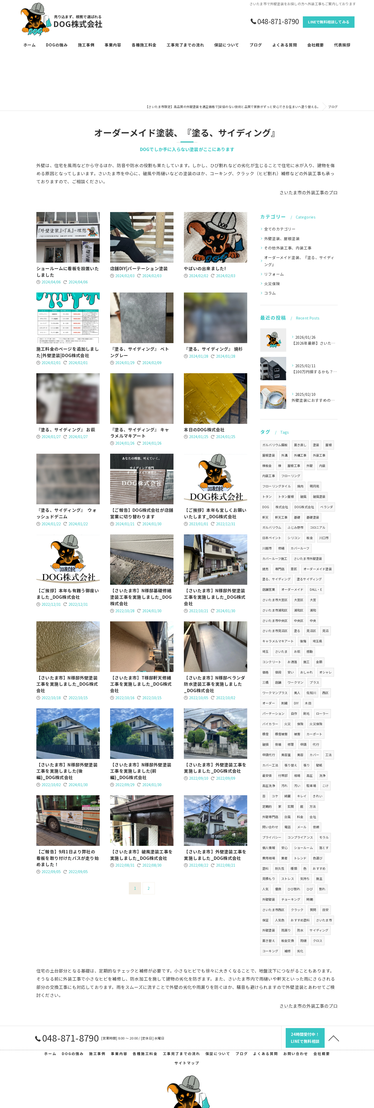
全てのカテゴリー (280, 229)
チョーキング (290, 899)
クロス (318, 940)
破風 (303, 496)
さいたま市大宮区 (275, 599)
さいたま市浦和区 (275, 610)
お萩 (297, 651)
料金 (300, 816)
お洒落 (292, 662)
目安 (325, 909)
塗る (297, 630)
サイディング (319, 930)
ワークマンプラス (275, 692)
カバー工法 (270, 765)
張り (306, 765)
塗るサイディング (309, 579)
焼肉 (300, 486)
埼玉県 (317, 641)
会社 (313, 816)
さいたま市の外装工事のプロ (308, 192)
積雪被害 (281, 734)
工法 (328, 754)
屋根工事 (294, 465)
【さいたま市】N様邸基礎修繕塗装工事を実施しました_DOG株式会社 (141, 597)
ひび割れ (294, 889)
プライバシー (271, 837)
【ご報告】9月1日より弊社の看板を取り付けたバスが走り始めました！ (67, 858)
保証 (265, 920)
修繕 (281, 548)
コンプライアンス (300, 837)
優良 (278, 889)
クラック (297, 909)
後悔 (303, 641)
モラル (324, 837)
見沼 (325, 630)
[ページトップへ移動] (334, 1038)
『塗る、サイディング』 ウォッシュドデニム (66, 513)
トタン (267, 496)
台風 (287, 816)
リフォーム (274, 274)
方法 (313, 806)
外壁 (309, 465)
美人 (297, 692)
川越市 (267, 548)
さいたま (281, 651)
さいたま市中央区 (275, 620)
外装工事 (319, 455)
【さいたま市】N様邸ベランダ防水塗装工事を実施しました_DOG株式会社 (214, 684)
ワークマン (295, 682)
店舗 (278, 682)
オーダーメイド (292, 589)
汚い (297, 785)
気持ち (305, 878)
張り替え (290, 765)
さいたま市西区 (273, 909)
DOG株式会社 (304, 507)
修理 (291, 744)
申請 (303, 744)
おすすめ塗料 (300, 920)
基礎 (297, 517)
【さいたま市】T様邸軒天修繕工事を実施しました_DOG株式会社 (141, 684)
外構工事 (300, 455)
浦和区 (299, 610)
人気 (265, 889)
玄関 (291, 806)
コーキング (270, 951)
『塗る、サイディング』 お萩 (65, 429)
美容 (300, 754)
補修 (287, 951)
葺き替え (268, 940)
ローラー (322, 713)
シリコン (294, 537)
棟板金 (267, 465)
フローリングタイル (276, 486)
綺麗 (287, 796)
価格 (265, 672)
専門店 (280, 569)
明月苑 (314, 486)
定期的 (267, 806)
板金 (309, 537)
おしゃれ (306, 672)
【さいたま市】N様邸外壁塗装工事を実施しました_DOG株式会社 (214, 597)
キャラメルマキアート (278, 641)
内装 (322, 465)
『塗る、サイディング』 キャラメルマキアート (139, 432)
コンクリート (271, 662)
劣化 (300, 951)
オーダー (268, 703)
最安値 (267, 775)
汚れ (284, 785)
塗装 (316, 445)
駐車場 (311, 785)
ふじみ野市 (295, 527)
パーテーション (273, 713)
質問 (313, 909)
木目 (308, 703)
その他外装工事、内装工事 (287, 247)
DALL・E (316, 589)
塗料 (265, 868)
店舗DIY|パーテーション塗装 (139, 268)
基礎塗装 (312, 517)
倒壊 (278, 744)
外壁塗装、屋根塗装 (282, 238)
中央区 (299, 620)
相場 (297, 775)
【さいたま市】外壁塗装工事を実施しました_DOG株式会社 (215, 768)
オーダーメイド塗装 (317, 569)
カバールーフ (300, 548)
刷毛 (306, 713)
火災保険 (272, 283)
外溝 (284, 455)
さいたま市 (324, 920)
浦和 (313, 610)
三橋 (265, 682)
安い (291, 672)
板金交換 (287, 940)
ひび (309, 889)
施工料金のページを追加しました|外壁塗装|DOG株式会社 (67, 352)
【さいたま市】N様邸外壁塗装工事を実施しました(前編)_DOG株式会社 (140, 771)
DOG (265, 507)
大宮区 (299, 599)
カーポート (314, 734)
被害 (297, 734)
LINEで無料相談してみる (328, 21)
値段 (278, 672)
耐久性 (280, 868)
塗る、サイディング (276, 579)
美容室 (286, 754)
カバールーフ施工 (275, 558)
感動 (309, 651)
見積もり (268, 878)
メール (302, 827)
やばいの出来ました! (205, 268)
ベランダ (326, 507)
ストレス (287, 878)
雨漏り (286, 930)
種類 (294, 868)
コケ (275, 796)
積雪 (265, 734)
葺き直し (300, 445)
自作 (294, 713)
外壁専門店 (270, 816)
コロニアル (318, 527)
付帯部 (283, 775)
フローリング (290, 475)
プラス (314, 682)
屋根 (328, 445)
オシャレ (325, 672)
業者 (284, 858)
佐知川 (311, 692)
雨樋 (303, 940)
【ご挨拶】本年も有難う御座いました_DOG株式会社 (67, 593)
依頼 (316, 827)
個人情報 (268, 847)
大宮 (313, 599)
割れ (322, 889)
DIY (296, 703)
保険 (300, 724)
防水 (300, 930)
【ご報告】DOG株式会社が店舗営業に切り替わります (141, 513)
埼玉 (265, 651)
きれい (317, 796)
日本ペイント (271, 537)
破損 (265, 744)
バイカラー (270, 724)
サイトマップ (187, 1062)
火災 (287, 724)
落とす (324, 847)
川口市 (324, 537)
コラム (270, 293)
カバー (314, 754)
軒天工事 (281, 517)
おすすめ (319, 868)
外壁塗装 (268, 930)
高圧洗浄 (268, 785)
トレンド (300, 858)
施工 (306, 662)
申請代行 (268, 754)
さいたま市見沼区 (275, 630)
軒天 (265, 517)
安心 (284, 847)
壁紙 (319, 765)
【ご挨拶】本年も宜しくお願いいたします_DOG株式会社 (215, 513)
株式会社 (282, 507)
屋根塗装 (268, 455)
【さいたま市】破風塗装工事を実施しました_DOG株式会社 (141, 854)
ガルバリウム (271, 527)
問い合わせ (270, 827)
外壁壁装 (268, 899)
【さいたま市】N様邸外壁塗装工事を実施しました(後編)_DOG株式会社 (67, 771)
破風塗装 (319, 496)
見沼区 (311, 630)
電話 (287, 827)
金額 (319, 662)
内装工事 (268, 475)
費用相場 (268, 858)
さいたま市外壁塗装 (308, 558)
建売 (265, 569)
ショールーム (303, 847)
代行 (316, 744)
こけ (325, 785)
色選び (318, 858)
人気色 (280, 920)
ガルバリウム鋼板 (275, 445)
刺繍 (284, 703)
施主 (319, 878)
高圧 (309, 775)
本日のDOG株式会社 (204, 429)
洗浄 (322, 775)
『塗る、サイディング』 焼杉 (213, 349)
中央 (313, 620)
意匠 (294, 569)
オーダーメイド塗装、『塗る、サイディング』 (299, 261)
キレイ (302, 796)
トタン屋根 (286, 496)
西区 (325, 692)
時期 (309, 899)
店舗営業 (268, 589)
